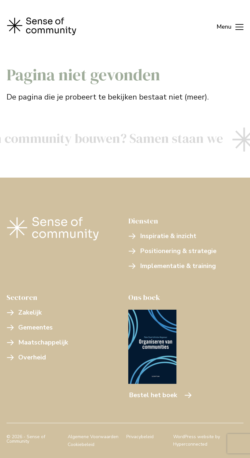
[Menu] (226, 26)
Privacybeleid (140, 437)
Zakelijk (24, 312)
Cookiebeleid (81, 444)
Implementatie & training (172, 266)
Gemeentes (30, 327)
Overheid (26, 357)
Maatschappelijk (37, 342)
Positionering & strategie (172, 251)
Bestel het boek (160, 395)
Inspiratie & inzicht (162, 236)
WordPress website (193, 437)
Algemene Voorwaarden (93, 437)
